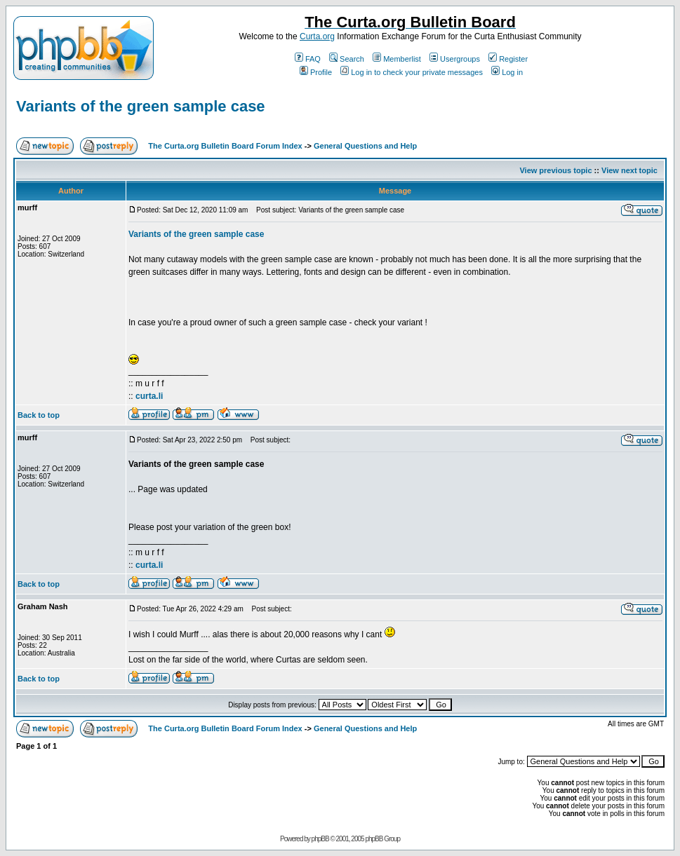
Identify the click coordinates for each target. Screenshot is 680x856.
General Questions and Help (365, 146)
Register (508, 59)
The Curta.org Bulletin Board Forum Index (225, 146)
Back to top (39, 415)
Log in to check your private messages (411, 72)
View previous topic (555, 170)
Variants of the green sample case (140, 106)
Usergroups (454, 59)
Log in (507, 72)
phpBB (320, 839)
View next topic (629, 170)
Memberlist (397, 59)
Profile (316, 72)
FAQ (308, 59)
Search (346, 59)
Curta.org (317, 36)
